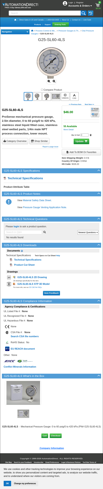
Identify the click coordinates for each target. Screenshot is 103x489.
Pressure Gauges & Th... (69, 31)
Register (79, 2)
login (16, 226)
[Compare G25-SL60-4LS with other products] (42, 90)
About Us (65, 20)
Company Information (51, 448)
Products (37, 24)
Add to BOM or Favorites (81, 152)
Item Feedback (51, 293)
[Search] (45, 13)
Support (48, 24)
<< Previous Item (75, 104)
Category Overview (15, 141)
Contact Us (76, 20)
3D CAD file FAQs (35, 287)
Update (79, 141)
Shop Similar (39, 141)
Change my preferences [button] (25, 483)
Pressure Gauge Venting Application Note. (45, 207)
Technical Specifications (23, 178)
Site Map (8, 462)
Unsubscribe (39, 462)
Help (58, 256)
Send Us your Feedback (23, 462)
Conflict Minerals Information (20, 367)
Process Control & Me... (46, 31)
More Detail (69, 129)
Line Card (87, 20)
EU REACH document (23, 349)
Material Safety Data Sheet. (37, 200)
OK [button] (7, 483)
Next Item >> (89, 104)
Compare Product (51, 90)
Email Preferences (52, 462)
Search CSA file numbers (25, 336)
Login (71, 2)
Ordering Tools (60, 24)
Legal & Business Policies (71, 462)
